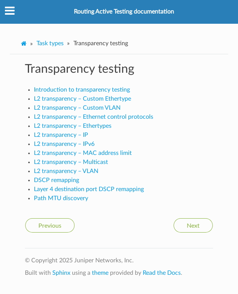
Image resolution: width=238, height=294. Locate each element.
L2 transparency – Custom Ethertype (82, 99)
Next (193, 226)
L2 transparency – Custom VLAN (77, 108)
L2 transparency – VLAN (66, 171)
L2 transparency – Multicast (71, 162)
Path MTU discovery (61, 198)
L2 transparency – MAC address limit (83, 153)
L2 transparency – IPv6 (64, 144)
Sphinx (61, 273)
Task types (50, 43)
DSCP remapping (56, 180)
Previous (49, 226)
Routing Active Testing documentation (124, 12)
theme (100, 273)
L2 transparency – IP (61, 135)
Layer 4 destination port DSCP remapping (89, 189)
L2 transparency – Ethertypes (72, 126)
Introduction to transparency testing (82, 90)
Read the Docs (162, 273)
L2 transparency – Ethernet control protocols (93, 117)
